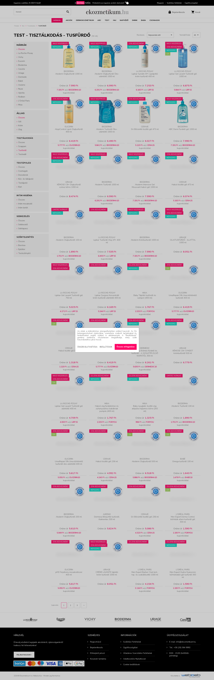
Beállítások (106, 347)
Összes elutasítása (87, 347)
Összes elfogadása (126, 347)
